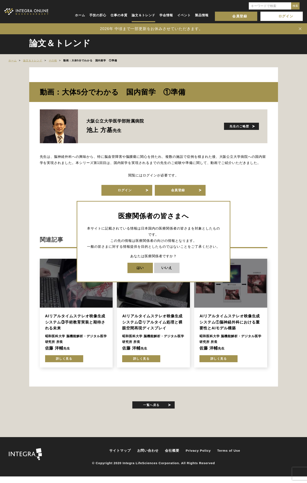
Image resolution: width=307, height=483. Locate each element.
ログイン (285, 16)
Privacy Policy (198, 457)
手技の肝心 (97, 15)
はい (140, 268)
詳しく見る (64, 363)
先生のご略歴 (235, 126)
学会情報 (166, 15)
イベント (184, 15)
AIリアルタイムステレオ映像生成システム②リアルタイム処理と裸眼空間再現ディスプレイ (152, 325)
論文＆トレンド (143, 15)
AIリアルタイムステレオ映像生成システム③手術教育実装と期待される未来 (75, 325)
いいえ (166, 268)
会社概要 (172, 457)
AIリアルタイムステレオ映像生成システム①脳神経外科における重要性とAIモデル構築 (229, 325)
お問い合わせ (148, 457)
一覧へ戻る (151, 410)
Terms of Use (228, 457)
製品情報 (202, 15)
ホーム (80, 15)
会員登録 (239, 16)
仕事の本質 (119, 15)
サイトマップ (120, 457)
